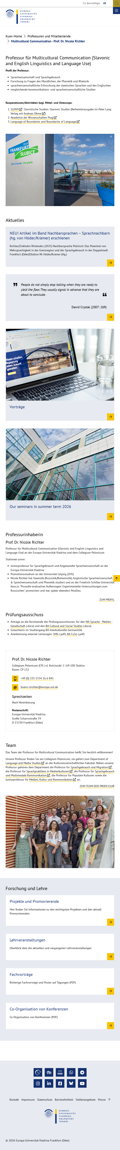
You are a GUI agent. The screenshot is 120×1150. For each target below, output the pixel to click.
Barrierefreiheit (64, 1099)
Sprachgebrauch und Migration (89, 767)
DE (104, 3)
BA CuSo (72, 634)
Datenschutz (44, 1099)
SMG (56, 634)
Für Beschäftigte (91, 3)
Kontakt (14, 1099)
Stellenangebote (85, 1099)
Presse (102, 1099)
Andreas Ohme (32, 113)
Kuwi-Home (14, 36)
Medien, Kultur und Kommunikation (50, 779)
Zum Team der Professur (97, 786)
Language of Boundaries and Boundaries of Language (43, 121)
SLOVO (15, 109)
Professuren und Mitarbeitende (49, 36)
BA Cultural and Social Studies (64, 626)
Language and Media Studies (23, 763)
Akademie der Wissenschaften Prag (32, 117)
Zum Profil (106, 599)
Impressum (28, 1099)
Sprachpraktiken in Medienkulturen (47, 771)
